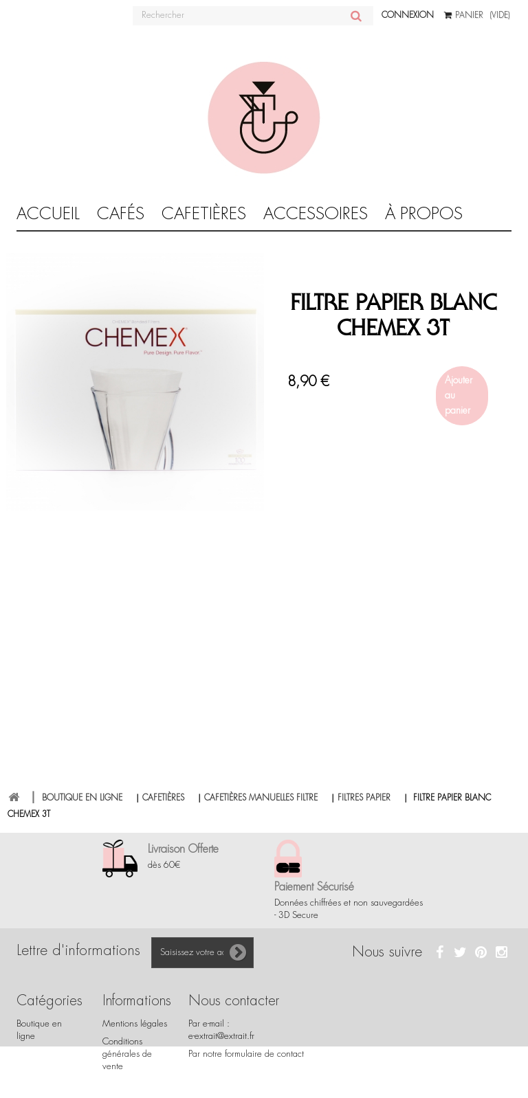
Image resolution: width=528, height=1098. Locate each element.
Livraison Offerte (183, 849)
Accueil (48, 213)
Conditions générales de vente (127, 1053)
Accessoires (315, 213)
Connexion (408, 15)
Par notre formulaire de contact (246, 1054)
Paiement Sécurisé (314, 886)
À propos (424, 213)
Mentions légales (134, 1023)
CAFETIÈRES (204, 213)
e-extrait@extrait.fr (221, 1036)
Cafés (120, 213)
